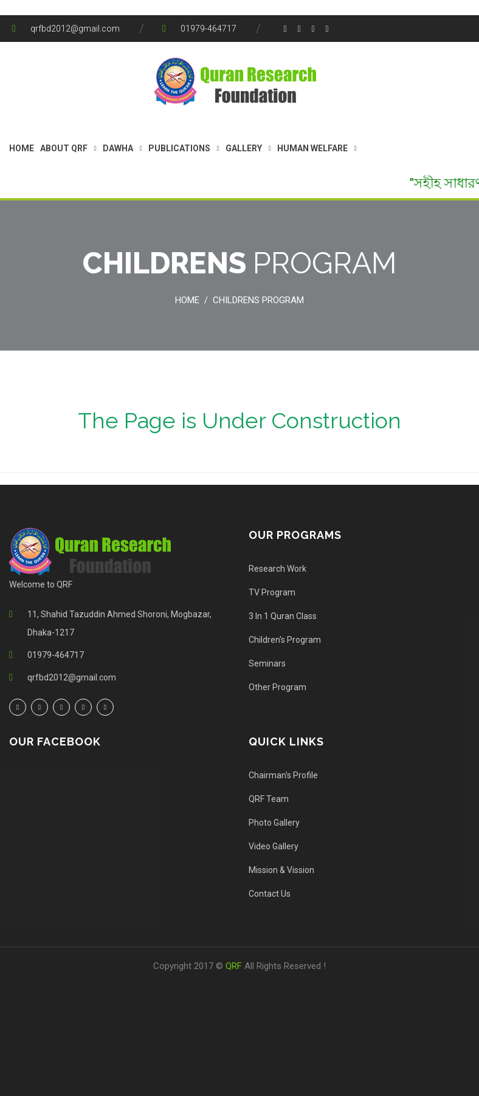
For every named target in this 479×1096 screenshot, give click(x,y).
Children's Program (285, 640)
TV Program (272, 592)
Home (21, 148)
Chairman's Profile (283, 775)
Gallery (244, 148)
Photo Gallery (274, 822)
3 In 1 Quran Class (283, 616)
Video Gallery (273, 846)
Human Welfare (312, 148)
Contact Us (270, 894)
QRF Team (269, 799)
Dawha (118, 148)
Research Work (277, 569)
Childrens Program (258, 300)
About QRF (64, 148)
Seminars (267, 663)
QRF (235, 966)
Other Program (277, 687)
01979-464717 (208, 28)
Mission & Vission (281, 870)
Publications (179, 148)
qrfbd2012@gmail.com (75, 28)
